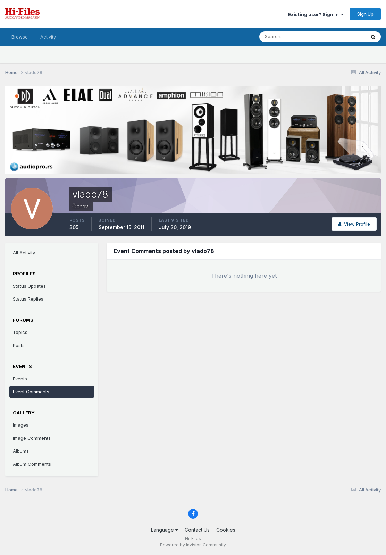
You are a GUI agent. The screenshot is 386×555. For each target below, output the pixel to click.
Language (164, 530)
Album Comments (32, 464)
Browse (19, 37)
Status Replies (28, 299)
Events (20, 378)
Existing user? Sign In (316, 14)
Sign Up (365, 14)
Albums (21, 451)
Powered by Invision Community (193, 544)
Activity (48, 37)
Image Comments (32, 438)
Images (20, 425)
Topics (20, 332)
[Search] (289, 36)
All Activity (24, 252)
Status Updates (29, 286)
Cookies (225, 530)
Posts (19, 345)
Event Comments (31, 391)
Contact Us (197, 530)
